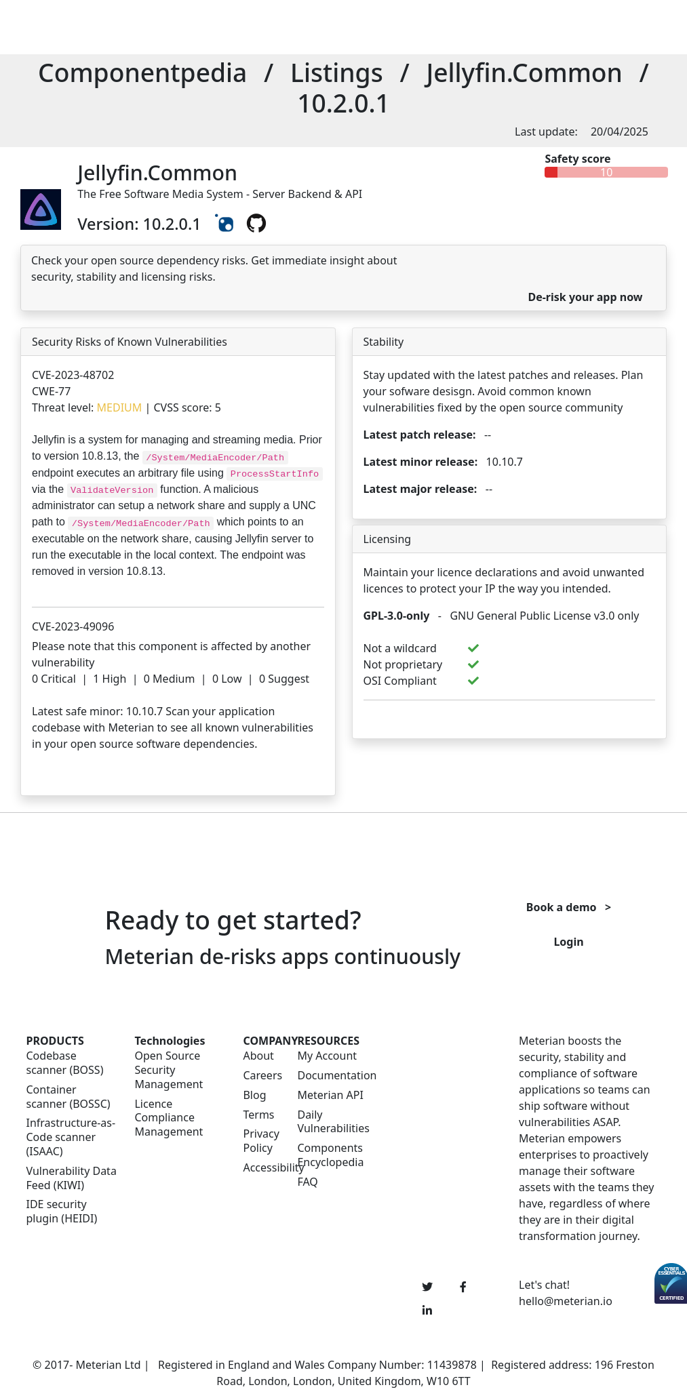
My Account (327, 1056)
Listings (336, 72)
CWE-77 (51, 391)
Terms (258, 1115)
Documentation (336, 1075)
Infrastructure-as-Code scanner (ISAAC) (71, 1137)
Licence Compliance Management (168, 1118)
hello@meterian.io (565, 1301)
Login (568, 941)
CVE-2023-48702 (73, 374)
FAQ (307, 1182)
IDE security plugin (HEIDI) (62, 1211)
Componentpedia (142, 72)
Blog (254, 1095)
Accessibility (262, 1168)
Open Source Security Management (168, 1070)
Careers (262, 1075)
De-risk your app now (585, 296)
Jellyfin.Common (524, 72)
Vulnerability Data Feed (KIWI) (71, 1178)
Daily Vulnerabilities (333, 1122)
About (258, 1056)
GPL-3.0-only (397, 615)
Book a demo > (568, 907)
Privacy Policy (261, 1141)
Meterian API (330, 1095)
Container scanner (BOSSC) (68, 1097)
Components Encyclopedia (330, 1155)
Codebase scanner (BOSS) (65, 1063)
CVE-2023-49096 (73, 626)
